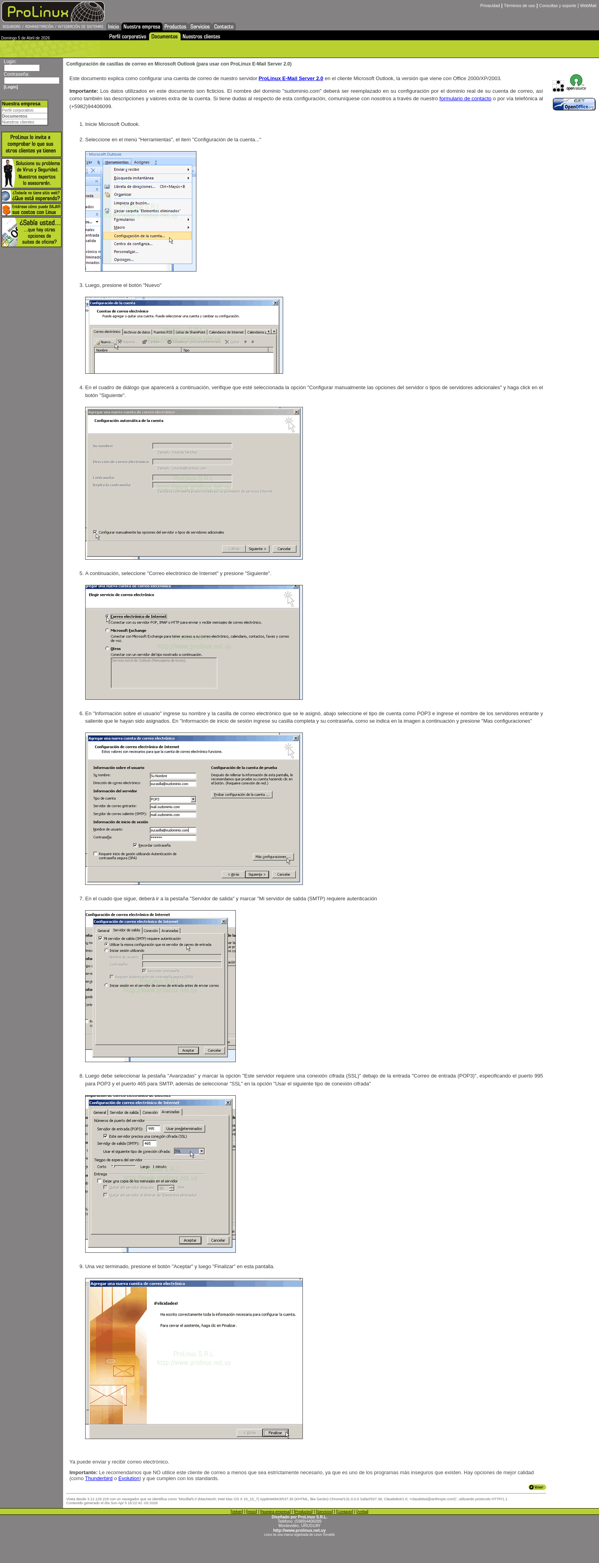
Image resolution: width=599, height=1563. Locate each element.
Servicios (324, 1512)
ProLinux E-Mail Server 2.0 (291, 78)
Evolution (128, 1478)
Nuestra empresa (275, 1512)
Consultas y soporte (557, 5)
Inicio (251, 1512)
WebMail (588, 5)
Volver (237, 1512)
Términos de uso (519, 5)
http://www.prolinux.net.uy (299, 1530)
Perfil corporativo (18, 110)
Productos (303, 1512)
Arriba (362, 1512)
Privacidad (490, 5)
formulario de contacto (465, 98)
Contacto (344, 1512)
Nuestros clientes (18, 122)
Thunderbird (99, 1478)
